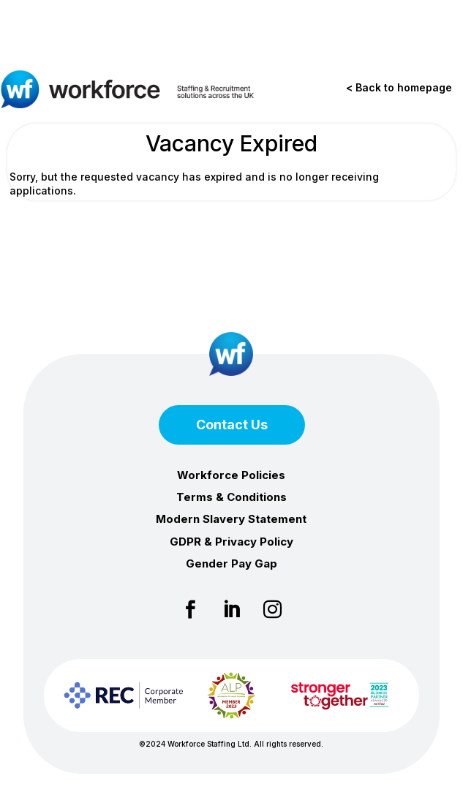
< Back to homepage (399, 87)
